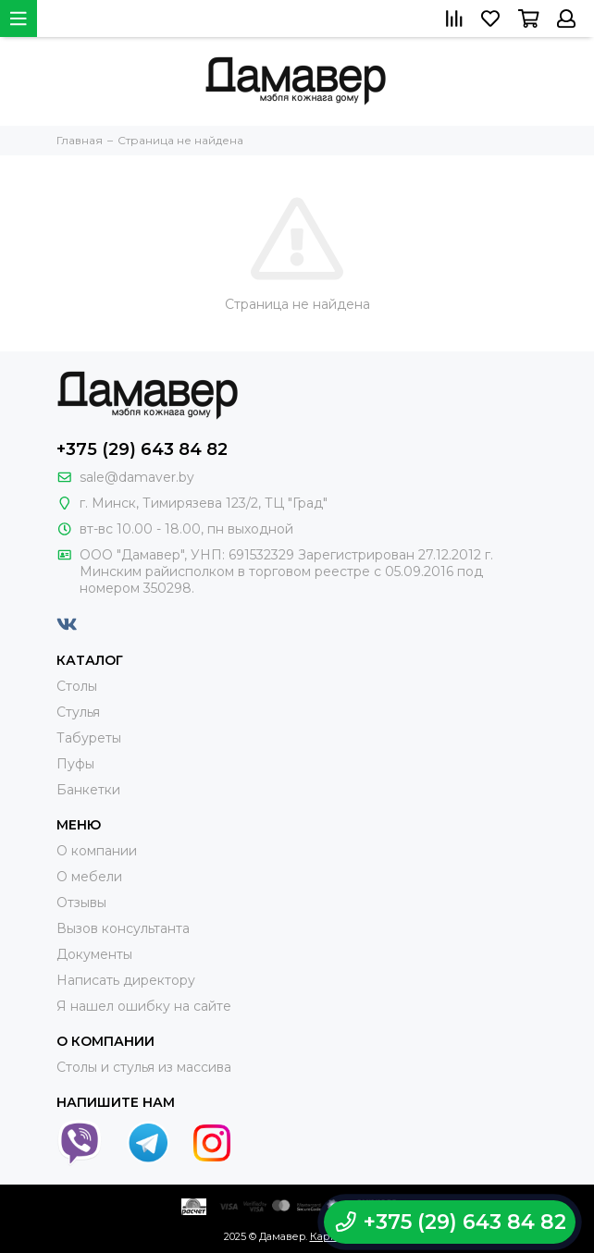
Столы (76, 686)
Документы (94, 954)
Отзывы (81, 902)
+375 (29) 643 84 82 (142, 449)
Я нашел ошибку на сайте (143, 1006)
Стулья (78, 712)
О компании (96, 850)
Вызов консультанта (123, 928)
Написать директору (125, 980)
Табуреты (88, 738)
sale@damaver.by (137, 477)
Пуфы (75, 763)
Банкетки (88, 789)
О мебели (89, 876)
